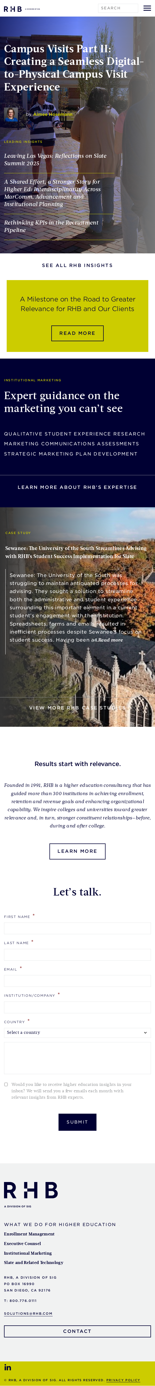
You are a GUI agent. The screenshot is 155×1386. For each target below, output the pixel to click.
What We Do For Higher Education (60, 1224)
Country (17, 1021)
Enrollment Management (29, 1234)
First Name (20, 916)
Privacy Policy (123, 1380)
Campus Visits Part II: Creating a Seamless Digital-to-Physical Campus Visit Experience (74, 68)
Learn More (77, 851)
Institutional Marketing (28, 1254)
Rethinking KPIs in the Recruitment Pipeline (51, 227)
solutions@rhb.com (28, 1314)
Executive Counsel (22, 1244)
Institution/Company (32, 995)
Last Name (19, 942)
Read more (77, 333)
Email (13, 968)
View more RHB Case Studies (77, 708)
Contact (77, 1331)
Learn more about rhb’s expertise (77, 487)
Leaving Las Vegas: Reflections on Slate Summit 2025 (55, 160)
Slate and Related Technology (33, 1263)
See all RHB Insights (77, 265)
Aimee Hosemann (52, 114)
